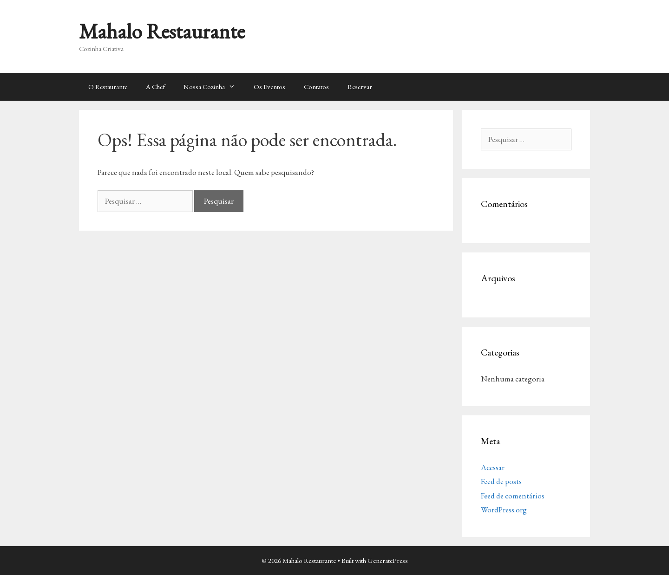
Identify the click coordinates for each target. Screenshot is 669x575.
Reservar (360, 86)
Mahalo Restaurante (162, 31)
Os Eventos (269, 86)
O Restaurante (107, 86)
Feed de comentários (512, 496)
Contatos (316, 86)
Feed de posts (501, 481)
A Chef (155, 86)
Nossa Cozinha (214, 87)
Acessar (493, 467)
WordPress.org (504, 509)
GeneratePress (387, 560)
